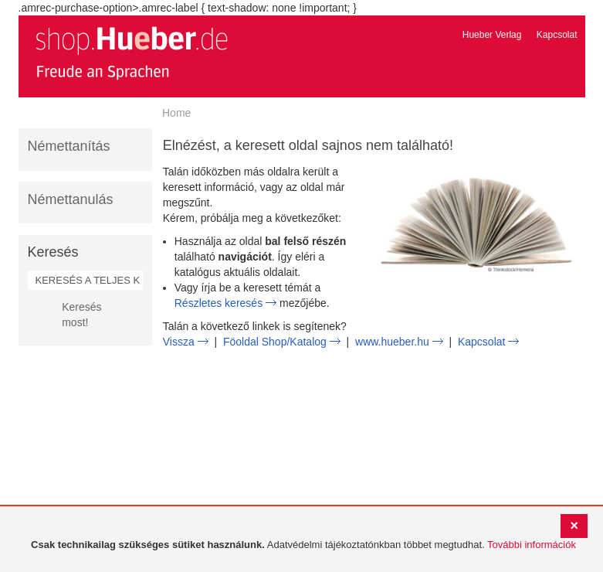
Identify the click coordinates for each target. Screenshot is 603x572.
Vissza (179, 341)
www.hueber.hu (392, 341)
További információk (531, 544)
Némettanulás (70, 199)
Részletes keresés (218, 303)
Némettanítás (69, 146)
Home (176, 113)
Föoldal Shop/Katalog (275, 341)
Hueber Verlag (492, 34)
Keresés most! (81, 315)
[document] (303, 545)
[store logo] (131, 52)
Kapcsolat (557, 34)
